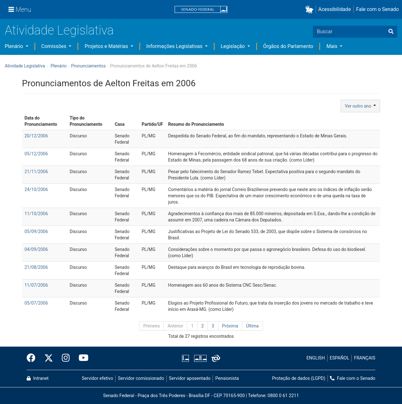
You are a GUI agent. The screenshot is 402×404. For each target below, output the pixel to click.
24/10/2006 (36, 189)
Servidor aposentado (189, 378)
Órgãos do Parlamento (288, 46)
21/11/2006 (36, 171)
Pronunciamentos (88, 65)
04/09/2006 (36, 249)
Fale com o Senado (377, 9)
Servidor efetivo (97, 378)
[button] (310, 9)
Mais (332, 46)
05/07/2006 (36, 303)
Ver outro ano (360, 106)
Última (252, 325)
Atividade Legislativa (59, 30)
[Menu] (19, 9)
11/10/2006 (36, 213)
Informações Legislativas (175, 46)
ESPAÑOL (339, 358)
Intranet (38, 378)
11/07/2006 (36, 285)
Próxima (230, 325)
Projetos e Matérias (106, 46)
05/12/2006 (36, 153)
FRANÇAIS (364, 358)
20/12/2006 (36, 135)
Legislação (233, 46)
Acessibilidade (334, 9)
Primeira (151, 325)
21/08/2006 (36, 267)
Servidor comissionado (141, 378)
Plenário (14, 46)
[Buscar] (391, 31)
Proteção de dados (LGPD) (298, 378)
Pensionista (227, 378)
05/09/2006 (36, 231)
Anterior (175, 325)
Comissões (54, 46)
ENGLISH (316, 358)
